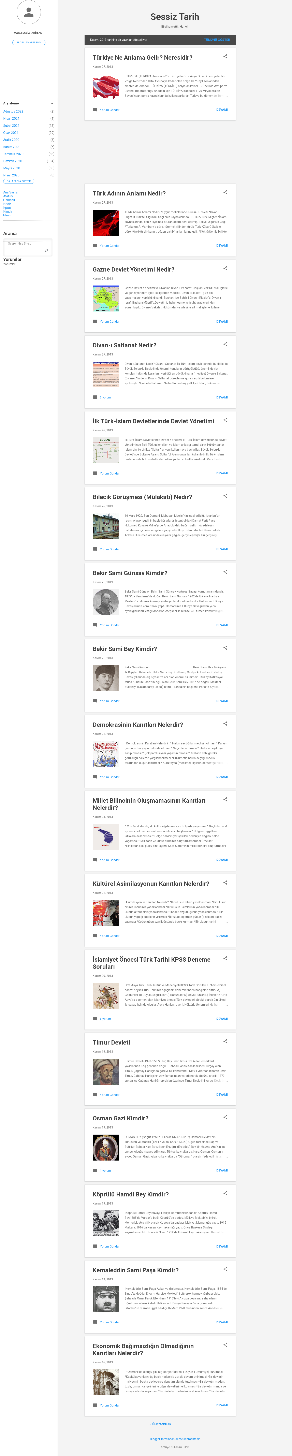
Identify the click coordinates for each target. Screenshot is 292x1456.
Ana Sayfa (10, 192)
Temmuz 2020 (13, 154)
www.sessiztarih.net (29, 32)
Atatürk (8, 196)
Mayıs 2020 (11, 168)
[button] (225, 57)
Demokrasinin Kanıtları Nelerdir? (138, 724)
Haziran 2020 (12, 161)
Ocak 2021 (10, 133)
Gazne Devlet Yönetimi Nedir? (133, 269)
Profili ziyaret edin (29, 42)
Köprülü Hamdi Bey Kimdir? (131, 1194)
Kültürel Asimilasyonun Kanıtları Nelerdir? (151, 883)
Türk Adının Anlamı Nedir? (129, 193)
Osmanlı (9, 200)
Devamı (222, 110)
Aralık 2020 (11, 140)
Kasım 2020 (11, 147)
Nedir (7, 204)
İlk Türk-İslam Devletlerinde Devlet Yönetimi (153, 421)
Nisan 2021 (11, 118)
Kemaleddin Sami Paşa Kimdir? (136, 1270)
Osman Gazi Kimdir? (120, 1118)
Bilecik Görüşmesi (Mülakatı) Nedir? (142, 496)
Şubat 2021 (11, 126)
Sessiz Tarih (174, 16)
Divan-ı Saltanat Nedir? (124, 345)
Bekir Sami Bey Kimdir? (125, 648)
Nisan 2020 (11, 175)
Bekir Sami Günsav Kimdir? (130, 573)
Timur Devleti (111, 1042)
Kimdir (7, 212)
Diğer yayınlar (160, 1424)
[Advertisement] (252, 96)
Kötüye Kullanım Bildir (175, 1447)
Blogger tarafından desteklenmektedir (175, 1439)
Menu (7, 215)
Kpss (7, 208)
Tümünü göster (217, 40)
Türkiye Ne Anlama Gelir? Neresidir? (142, 57)
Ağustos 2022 (13, 111)
